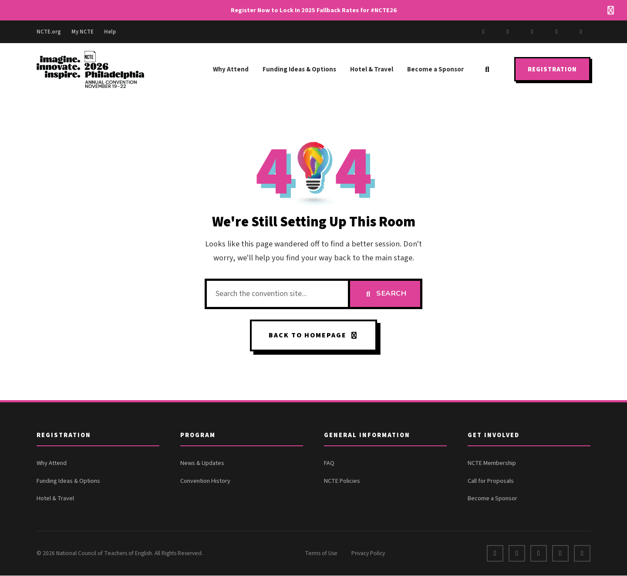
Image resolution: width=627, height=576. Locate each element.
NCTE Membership (492, 463)
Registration (552, 69)
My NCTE (82, 32)
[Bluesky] (580, 31)
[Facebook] (483, 31)
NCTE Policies (342, 481)
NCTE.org (49, 32)
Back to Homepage (313, 335)
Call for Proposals (491, 481)
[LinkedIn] (556, 31)
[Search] (487, 69)
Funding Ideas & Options (299, 69)
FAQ (329, 463)
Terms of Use (321, 553)
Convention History (205, 481)
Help (110, 32)
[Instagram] (532, 31)
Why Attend (231, 69)
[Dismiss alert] (610, 10)
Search (385, 293)
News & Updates (202, 463)
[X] (507, 31)
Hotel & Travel (371, 69)
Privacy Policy (368, 553)
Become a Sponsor (435, 69)
